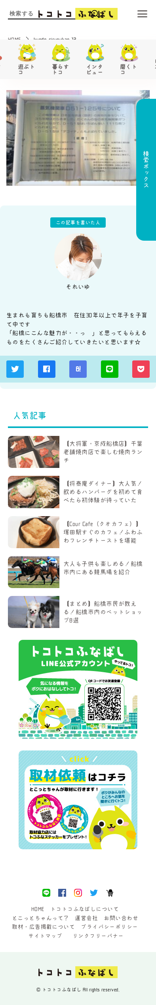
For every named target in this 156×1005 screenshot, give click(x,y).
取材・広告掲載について (43, 927)
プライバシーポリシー (109, 927)
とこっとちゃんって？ (40, 918)
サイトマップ (45, 936)
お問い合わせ (121, 918)
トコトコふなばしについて (84, 909)
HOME (37, 909)
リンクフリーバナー (98, 936)
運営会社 (86, 918)
